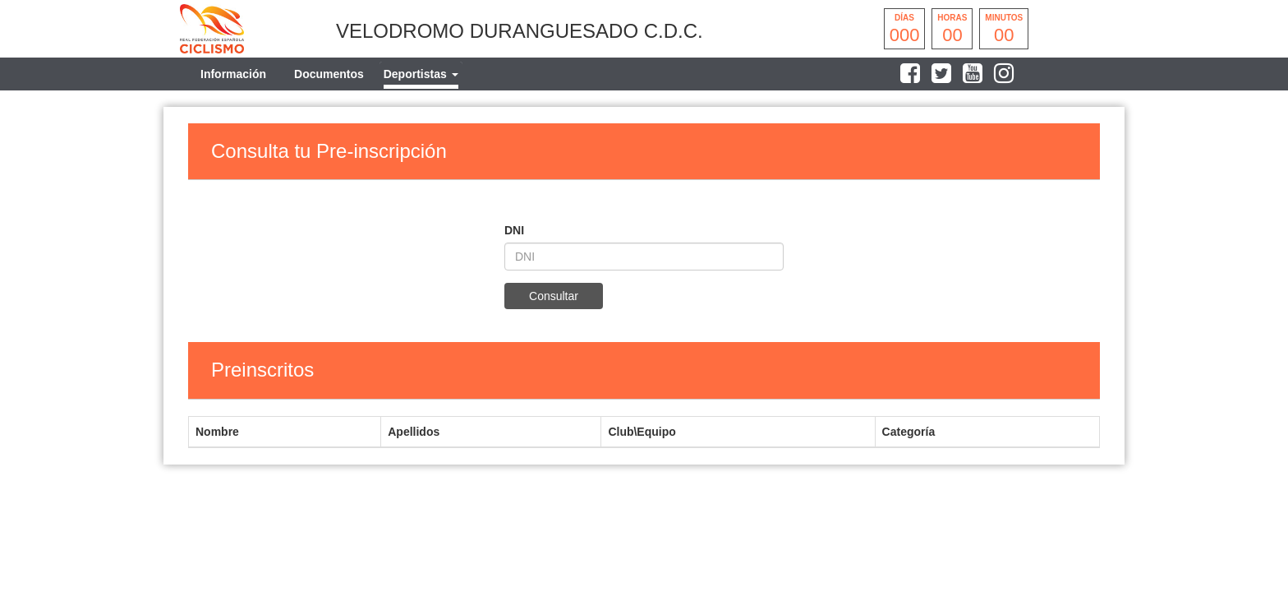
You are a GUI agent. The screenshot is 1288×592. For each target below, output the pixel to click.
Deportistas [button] (421, 74)
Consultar (553, 296)
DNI (514, 230)
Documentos (329, 74)
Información (233, 74)
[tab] (421, 74)
